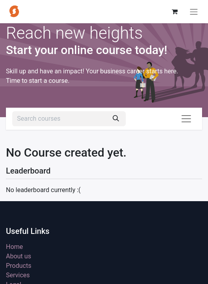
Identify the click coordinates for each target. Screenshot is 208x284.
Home (14, 246)
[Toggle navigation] (193, 11)
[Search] (116, 118)
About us (18, 256)
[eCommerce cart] (174, 11)
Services (18, 275)
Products (18, 265)
